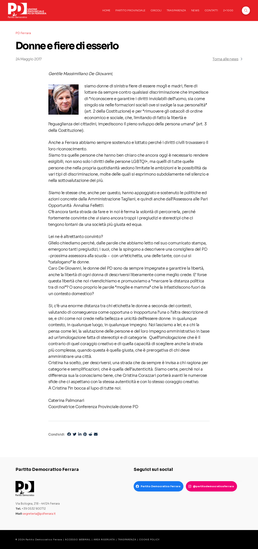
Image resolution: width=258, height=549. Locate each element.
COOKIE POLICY (149, 539)
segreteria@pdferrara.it (39, 513)
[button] (246, 10)
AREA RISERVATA (104, 539)
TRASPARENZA (127, 539)
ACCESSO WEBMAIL (78, 539)
